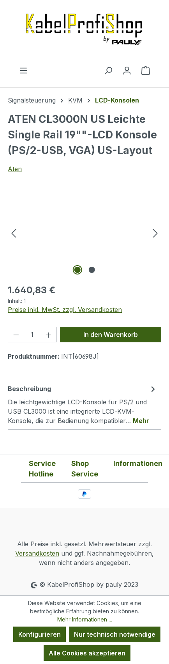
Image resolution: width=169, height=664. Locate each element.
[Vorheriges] (13, 233)
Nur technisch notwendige (114, 634)
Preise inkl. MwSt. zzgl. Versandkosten (65, 309)
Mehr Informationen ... (84, 619)
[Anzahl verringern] (16, 334)
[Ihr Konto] (127, 70)
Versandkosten (37, 553)
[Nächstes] (155, 233)
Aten (15, 169)
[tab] (82, 404)
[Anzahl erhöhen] (48, 334)
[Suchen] (108, 70)
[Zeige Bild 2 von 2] (91, 270)
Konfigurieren (39, 634)
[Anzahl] (32, 334)
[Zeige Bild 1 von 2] (77, 270)
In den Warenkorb (110, 334)
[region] (84, 233)
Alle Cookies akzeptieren (87, 653)
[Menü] (23, 70)
